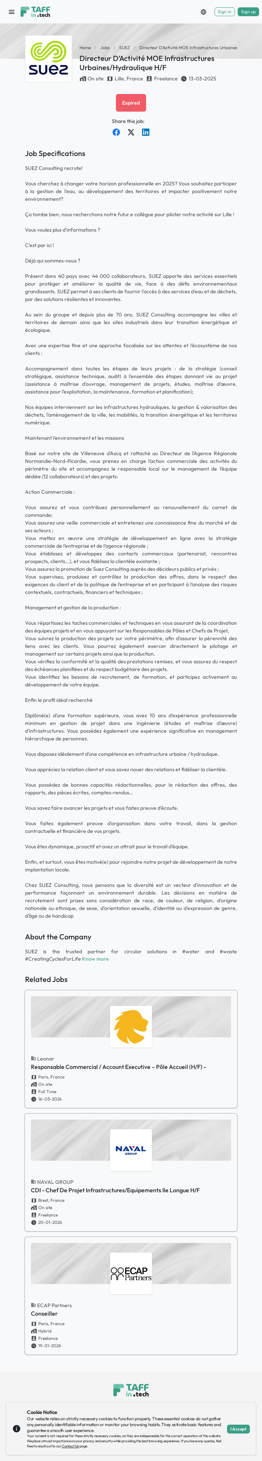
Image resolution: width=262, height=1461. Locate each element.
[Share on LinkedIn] (145, 132)
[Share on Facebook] (116, 132)
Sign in (224, 11)
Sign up (248, 11)
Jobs (105, 47)
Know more (95, 959)
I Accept (238, 1429)
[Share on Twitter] (131, 132)
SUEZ (124, 47)
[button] (203, 12)
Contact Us (70, 1446)
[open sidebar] (12, 12)
